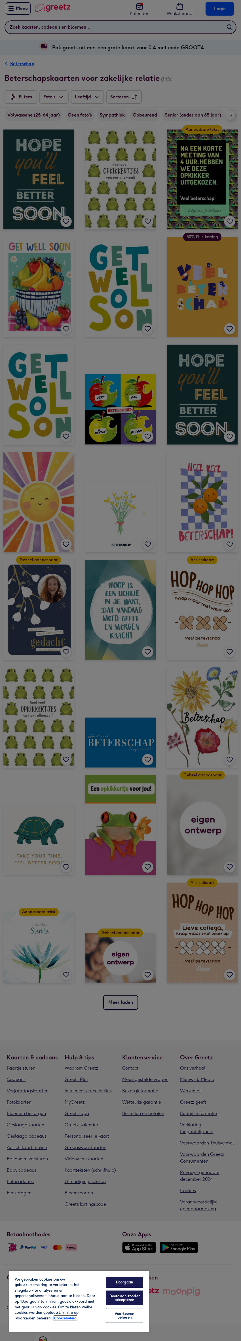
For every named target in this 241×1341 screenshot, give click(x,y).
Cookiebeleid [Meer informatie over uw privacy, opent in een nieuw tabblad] (65, 1318)
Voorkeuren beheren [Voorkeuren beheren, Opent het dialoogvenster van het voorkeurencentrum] (124, 1315)
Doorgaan (124, 1282)
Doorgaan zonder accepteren (124, 1298)
